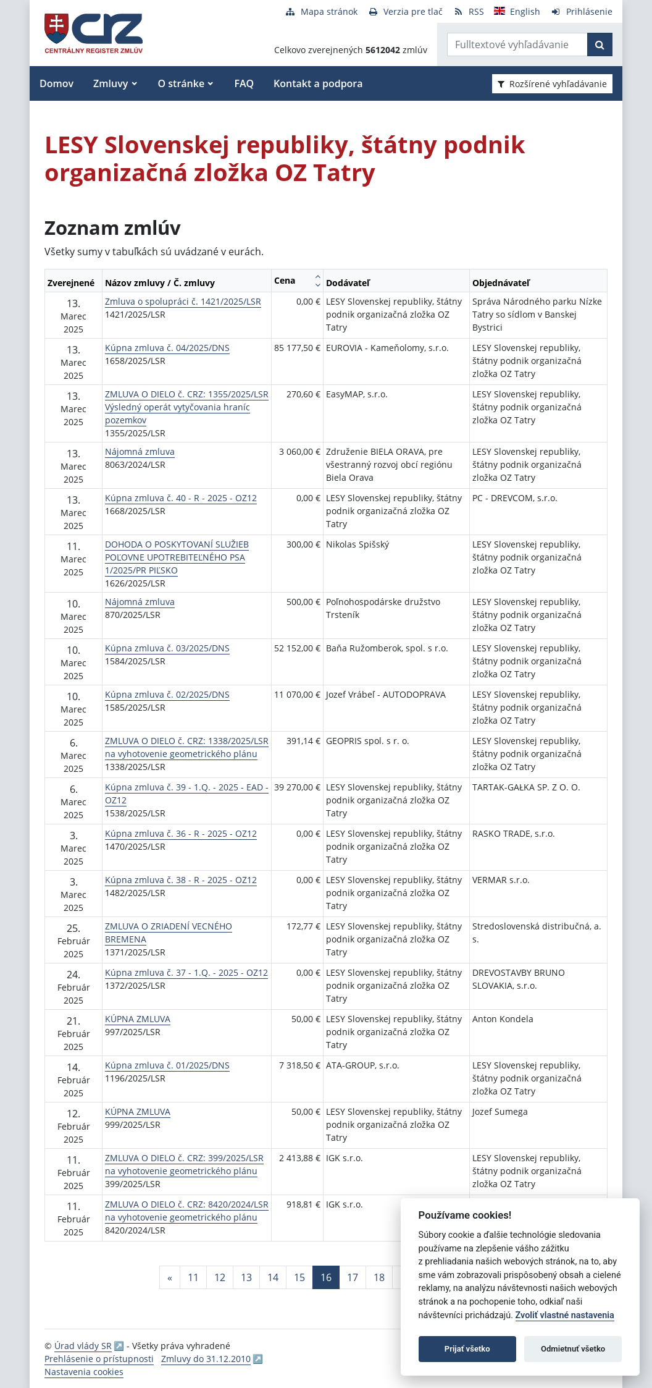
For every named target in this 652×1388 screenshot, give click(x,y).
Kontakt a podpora (318, 83)
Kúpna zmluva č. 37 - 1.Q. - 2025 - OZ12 (186, 972)
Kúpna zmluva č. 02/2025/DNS (167, 694)
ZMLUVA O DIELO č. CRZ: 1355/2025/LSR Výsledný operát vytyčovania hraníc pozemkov (187, 407)
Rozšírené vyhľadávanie (552, 84)
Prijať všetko (467, 1348)
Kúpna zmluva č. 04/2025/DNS (167, 347)
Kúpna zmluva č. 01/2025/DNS (167, 1065)
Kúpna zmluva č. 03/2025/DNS (167, 648)
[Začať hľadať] (599, 44)
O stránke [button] (181, 83)
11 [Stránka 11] (193, 1277)
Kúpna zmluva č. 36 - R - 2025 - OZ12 (181, 833)
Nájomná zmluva (140, 451)
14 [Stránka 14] (272, 1277)
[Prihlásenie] (581, 11)
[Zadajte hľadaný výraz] (517, 44)
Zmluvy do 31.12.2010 (206, 1359)
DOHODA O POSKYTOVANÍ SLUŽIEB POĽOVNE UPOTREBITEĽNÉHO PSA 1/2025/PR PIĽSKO (177, 557)
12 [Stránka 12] (219, 1277)
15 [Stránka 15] (299, 1277)
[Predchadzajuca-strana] (169, 1277)
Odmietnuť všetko (573, 1348)
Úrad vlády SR (83, 1346)
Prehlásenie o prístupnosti (99, 1359)
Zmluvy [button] (110, 83)
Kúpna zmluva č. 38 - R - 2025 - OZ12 (181, 880)
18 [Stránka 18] (379, 1277)
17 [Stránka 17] (352, 1277)
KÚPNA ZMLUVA (137, 1019)
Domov (56, 83)
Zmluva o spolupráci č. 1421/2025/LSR (183, 301)
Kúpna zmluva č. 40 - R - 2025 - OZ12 (181, 498)
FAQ (244, 83)
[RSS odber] (468, 11)
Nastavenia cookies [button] (83, 1371)
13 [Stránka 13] (246, 1277)
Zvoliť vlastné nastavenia (565, 1315)
